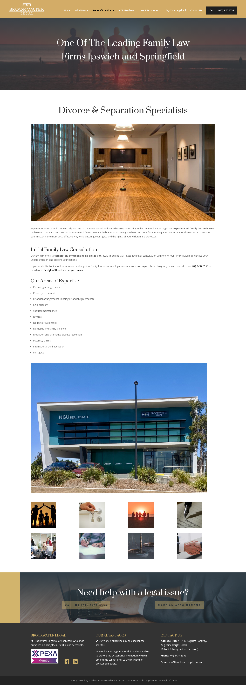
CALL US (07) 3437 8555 (222, 10)
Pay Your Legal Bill (176, 10)
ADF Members (126, 10)
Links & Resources (148, 10)
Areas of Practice (102, 10)
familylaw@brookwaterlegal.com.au (63, 270)
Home (67, 10)
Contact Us (196, 10)
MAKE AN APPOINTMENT (179, 605)
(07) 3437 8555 (200, 266)
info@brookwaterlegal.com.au (185, 662)
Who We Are (81, 10)
